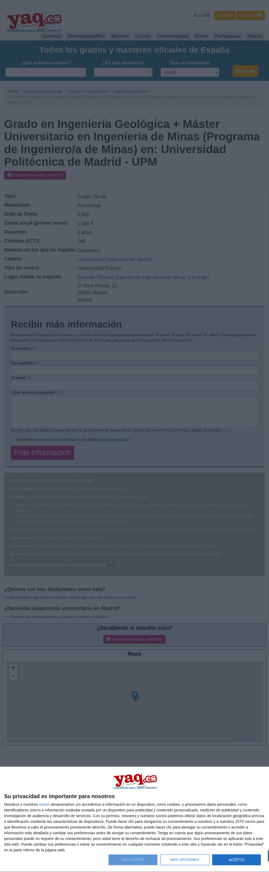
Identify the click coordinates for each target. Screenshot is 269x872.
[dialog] (134, 819)
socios (44, 804)
